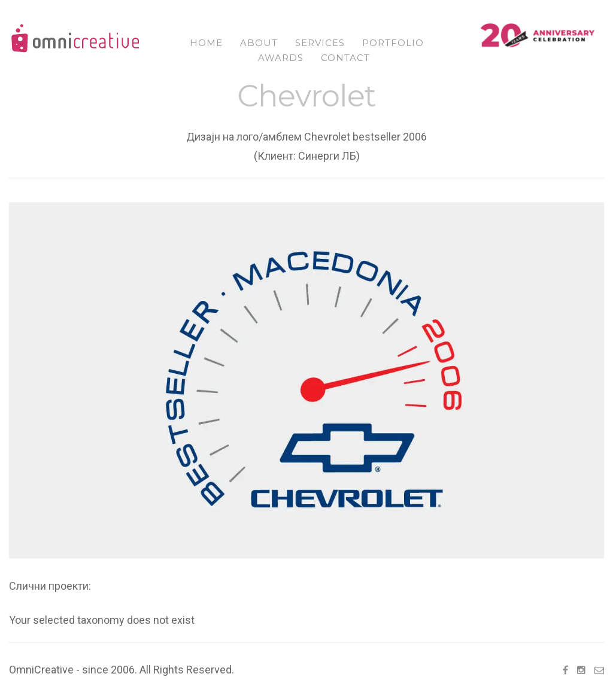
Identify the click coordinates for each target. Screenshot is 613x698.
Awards (281, 57)
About (259, 42)
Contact (345, 57)
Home (206, 42)
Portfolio (393, 42)
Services (320, 42)
